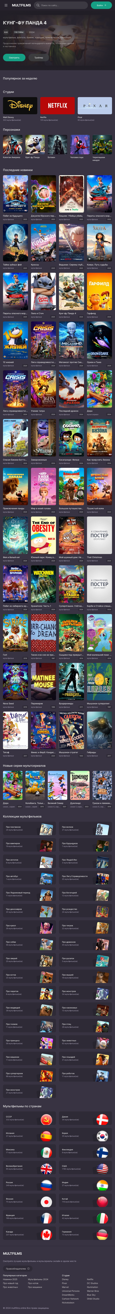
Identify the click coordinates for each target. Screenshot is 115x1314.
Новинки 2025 (10, 1279)
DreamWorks (68, 1295)
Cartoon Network (70, 1298)
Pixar (64, 1283)
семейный (65, 37)
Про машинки (35, 1287)
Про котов (33, 1283)
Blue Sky (91, 1295)
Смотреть (14, 57)
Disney (65, 1279)
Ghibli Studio (93, 1298)
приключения (52, 37)
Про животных (10, 1287)
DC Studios (92, 1283)
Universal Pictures (71, 1291)
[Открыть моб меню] (6, 5)
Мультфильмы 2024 (38, 1279)
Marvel (65, 1287)
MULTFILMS (21, 5)
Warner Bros (93, 1291)
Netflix (90, 1279)
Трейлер (38, 57)
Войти (100, 5)
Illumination (92, 1287)
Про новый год (10, 1283)
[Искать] (38, 5)
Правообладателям (16, 1268)
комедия (39, 37)
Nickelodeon (68, 1302)
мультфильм (9, 37)
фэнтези (21, 37)
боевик (30, 37)
